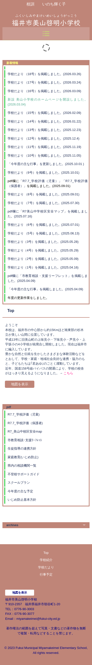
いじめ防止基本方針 (22, 499)
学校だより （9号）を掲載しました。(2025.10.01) (43, 172)
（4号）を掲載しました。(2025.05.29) (51, 250)
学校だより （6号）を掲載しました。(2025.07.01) (43, 225)
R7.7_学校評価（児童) (23, 414)
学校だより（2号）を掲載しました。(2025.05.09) (43, 259)
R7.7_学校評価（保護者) (25, 423)
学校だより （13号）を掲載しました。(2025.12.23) (44, 130)
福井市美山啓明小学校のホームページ (46, 17)
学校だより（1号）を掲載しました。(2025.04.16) (43, 267)
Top (46, 553)
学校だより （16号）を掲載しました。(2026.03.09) (44, 91)
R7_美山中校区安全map (25, 431)
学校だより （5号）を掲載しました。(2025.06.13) (43, 233)
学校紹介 (46, 560)
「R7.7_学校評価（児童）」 (40, 181)
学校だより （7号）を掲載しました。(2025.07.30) (43, 203)
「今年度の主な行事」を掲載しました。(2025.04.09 (45, 289)
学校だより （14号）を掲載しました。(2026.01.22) (44, 121)
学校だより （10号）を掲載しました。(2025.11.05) (44, 155)
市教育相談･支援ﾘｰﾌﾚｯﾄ (25, 440)
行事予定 (46, 574)
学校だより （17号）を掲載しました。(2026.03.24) (44, 82)
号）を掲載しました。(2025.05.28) (53, 242)
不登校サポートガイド (23, 474)
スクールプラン (19, 482)
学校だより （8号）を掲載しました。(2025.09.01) (43, 194)
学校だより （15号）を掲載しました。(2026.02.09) (44, 113)
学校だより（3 (18, 242)
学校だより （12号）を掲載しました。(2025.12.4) (43, 138)
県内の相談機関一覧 (22, 465)
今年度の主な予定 (20, 491)
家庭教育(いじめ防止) (23, 457)
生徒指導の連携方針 (22, 448)
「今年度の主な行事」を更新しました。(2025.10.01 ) (46, 164)
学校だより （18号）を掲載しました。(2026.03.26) (44, 74)
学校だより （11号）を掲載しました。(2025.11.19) (44, 147)
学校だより (16, 250)
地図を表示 (19, 384)
